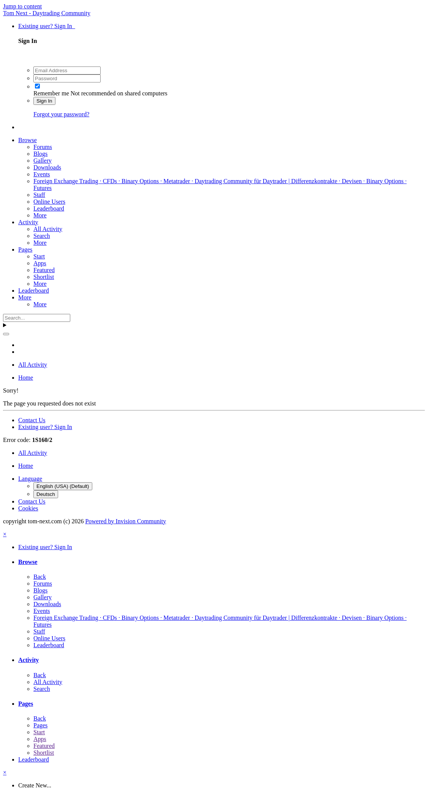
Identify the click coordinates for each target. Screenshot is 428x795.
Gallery (42, 160)
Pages (25, 249)
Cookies (28, 508)
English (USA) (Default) (62, 486)
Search (41, 236)
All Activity (47, 229)
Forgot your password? (61, 114)
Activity (28, 222)
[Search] (36, 318)
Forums (42, 147)
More (40, 215)
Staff (39, 195)
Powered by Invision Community (125, 521)
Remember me (51, 93)
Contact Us (32, 420)
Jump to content (22, 6)
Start (39, 256)
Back (39, 576)
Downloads (47, 167)
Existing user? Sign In (46, 26)
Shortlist (43, 277)
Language (30, 478)
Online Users (49, 201)
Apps (39, 263)
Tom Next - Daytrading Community (46, 13)
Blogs (40, 153)
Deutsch (45, 494)
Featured (44, 270)
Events (41, 174)
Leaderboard (48, 208)
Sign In (44, 101)
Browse (27, 140)
